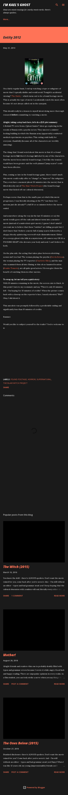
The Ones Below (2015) (20, 743)
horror (32, 379)
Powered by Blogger (34, 787)
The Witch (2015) (16, 566)
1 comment (17, 595)
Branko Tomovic (11, 268)
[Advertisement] (34, 486)
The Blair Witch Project (32, 186)
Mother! (9, 655)
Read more (59, 595)
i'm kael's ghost (16, 5)
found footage (19, 379)
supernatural (44, 379)
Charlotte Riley (43, 261)
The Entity (16, 96)
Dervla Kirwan (57, 257)
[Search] (56, 4)
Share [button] (6, 387)
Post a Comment (20, 684)
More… (6, 19)
